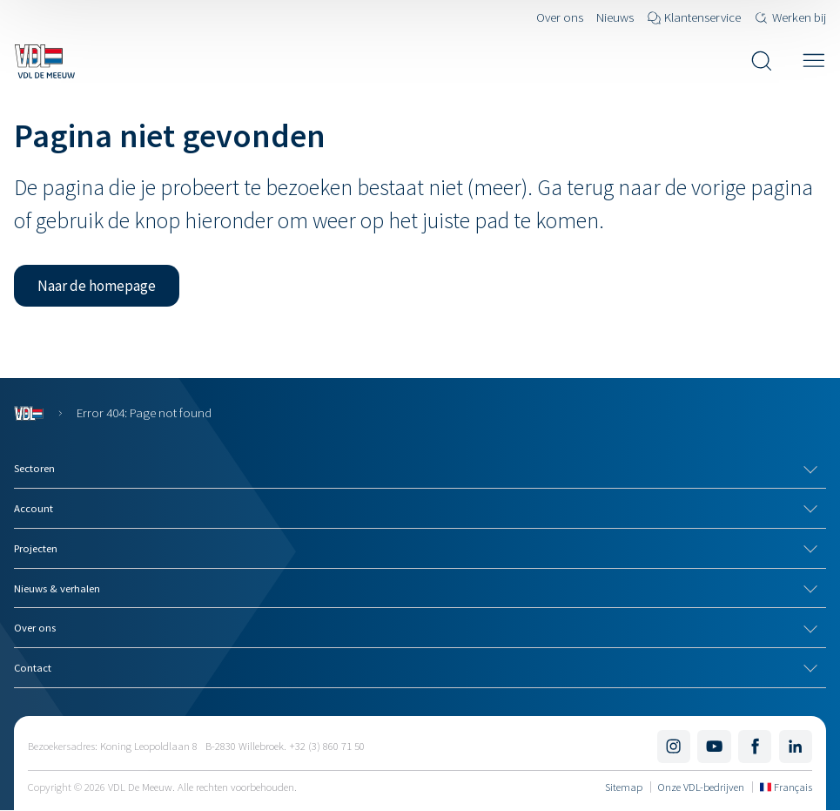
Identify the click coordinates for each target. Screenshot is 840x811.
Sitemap (623, 787)
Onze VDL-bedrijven (701, 787)
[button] (96, 286)
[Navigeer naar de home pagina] (44, 61)
